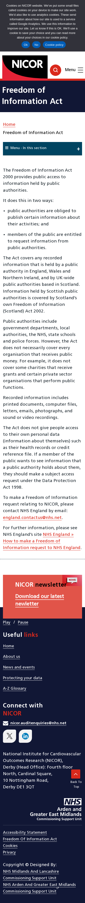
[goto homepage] (42, 66)
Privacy (9, 852)
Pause (23, 622)
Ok (26, 44)
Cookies (10, 846)
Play (6, 622)
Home (9, 124)
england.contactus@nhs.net (32, 518)
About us (11, 657)
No (36, 44)
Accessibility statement (25, 833)
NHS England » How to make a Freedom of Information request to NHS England (41, 541)
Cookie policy (54, 44)
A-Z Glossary (14, 689)
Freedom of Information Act (30, 839)
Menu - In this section (25, 148)
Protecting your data (22, 678)
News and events (19, 667)
